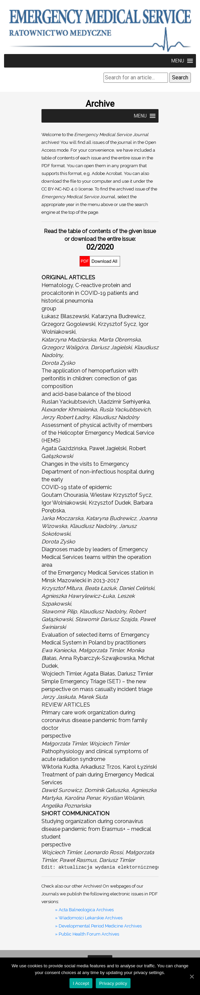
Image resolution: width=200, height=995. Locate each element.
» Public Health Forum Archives (87, 934)
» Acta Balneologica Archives (84, 909)
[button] (177, 61)
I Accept (81, 983)
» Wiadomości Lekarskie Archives (88, 917)
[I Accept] (191, 976)
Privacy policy (113, 983)
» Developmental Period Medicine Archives (98, 925)
